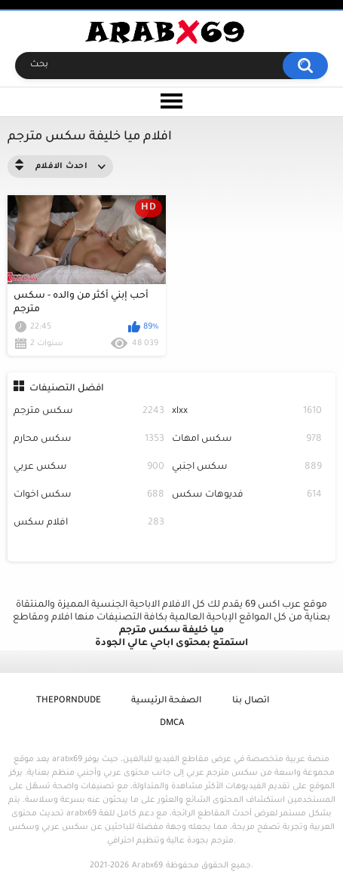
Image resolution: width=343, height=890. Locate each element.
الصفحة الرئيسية (166, 701)
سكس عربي (89, 467)
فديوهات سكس (247, 495)
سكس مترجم (89, 411)
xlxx (247, 411)
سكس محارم (89, 439)
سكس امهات (247, 439)
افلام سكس (89, 523)
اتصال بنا (250, 701)
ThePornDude (68, 701)
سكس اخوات (89, 495)
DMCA (172, 724)
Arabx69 (147, 865)
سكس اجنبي (247, 467)
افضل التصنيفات (66, 389)
